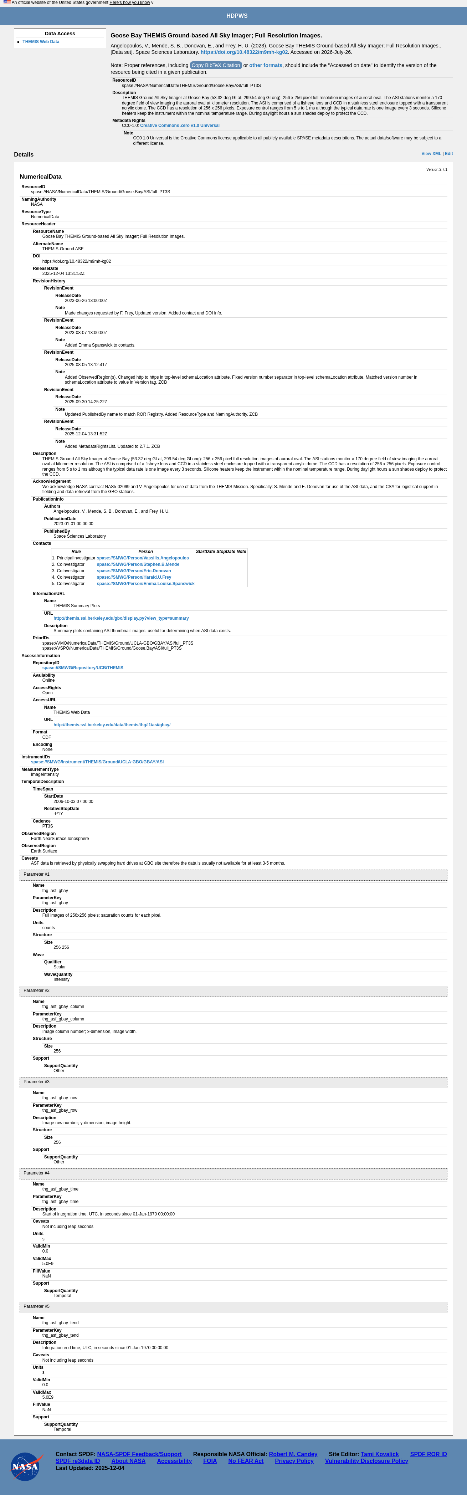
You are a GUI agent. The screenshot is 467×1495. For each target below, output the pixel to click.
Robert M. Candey (293, 1454)
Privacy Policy (294, 1461)
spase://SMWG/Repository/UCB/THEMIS (82, 667)
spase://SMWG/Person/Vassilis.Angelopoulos (143, 557)
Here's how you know (129, 2)
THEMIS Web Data (40, 41)
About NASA (128, 1461)
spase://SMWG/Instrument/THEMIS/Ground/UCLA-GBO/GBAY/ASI (97, 761)
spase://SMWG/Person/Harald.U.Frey (134, 577)
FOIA (210, 1461)
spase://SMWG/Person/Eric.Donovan (134, 570)
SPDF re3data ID (78, 1461)
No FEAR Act (246, 1461)
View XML (431, 153)
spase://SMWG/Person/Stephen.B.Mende (138, 564)
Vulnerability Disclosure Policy (366, 1461)
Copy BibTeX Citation (216, 65)
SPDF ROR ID (428, 1454)
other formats (265, 65)
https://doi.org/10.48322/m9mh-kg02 (244, 52)
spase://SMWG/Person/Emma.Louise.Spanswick (146, 583)
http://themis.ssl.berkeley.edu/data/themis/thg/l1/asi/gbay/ (111, 724)
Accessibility (174, 1461)
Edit (449, 153)
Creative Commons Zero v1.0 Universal (180, 125)
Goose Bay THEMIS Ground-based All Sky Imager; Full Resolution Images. (216, 35)
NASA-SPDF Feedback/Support (139, 1454)
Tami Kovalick (380, 1454)
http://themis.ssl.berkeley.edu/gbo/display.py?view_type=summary (121, 618)
